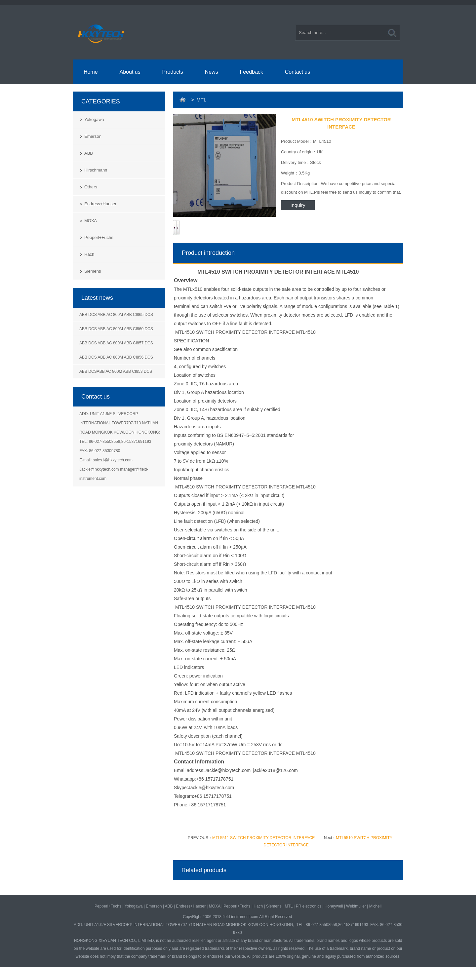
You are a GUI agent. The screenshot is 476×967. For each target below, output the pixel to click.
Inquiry (297, 205)
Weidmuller (356, 906)
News (211, 72)
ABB (88, 153)
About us (130, 72)
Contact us (297, 72)
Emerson (92, 136)
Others (90, 186)
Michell (375, 906)
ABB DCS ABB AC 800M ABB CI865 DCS (116, 314)
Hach (89, 254)
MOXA (90, 220)
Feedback (251, 72)
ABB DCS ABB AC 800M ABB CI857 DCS (116, 343)
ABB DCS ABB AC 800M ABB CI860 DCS (116, 329)
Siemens (92, 271)
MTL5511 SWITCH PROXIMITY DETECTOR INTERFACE (263, 837)
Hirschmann (95, 170)
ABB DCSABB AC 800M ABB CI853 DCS (115, 371)
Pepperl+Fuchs (98, 237)
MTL (289, 906)
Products (172, 72)
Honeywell (334, 906)
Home (91, 72)
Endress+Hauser (100, 203)
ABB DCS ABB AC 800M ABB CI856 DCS (116, 357)
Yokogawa (94, 119)
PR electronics (308, 906)
